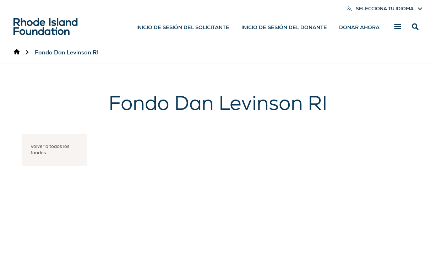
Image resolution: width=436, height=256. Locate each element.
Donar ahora (359, 27)
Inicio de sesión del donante (284, 27)
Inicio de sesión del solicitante (182, 27)
